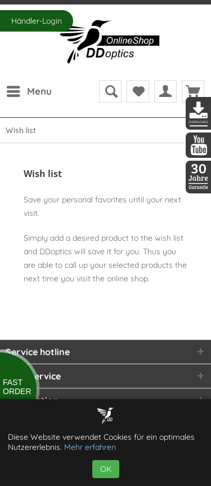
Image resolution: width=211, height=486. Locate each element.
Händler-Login (36, 21)
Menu (29, 89)
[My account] (165, 91)
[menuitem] (28, 91)
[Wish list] (138, 91)
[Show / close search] (110, 91)
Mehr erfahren (90, 447)
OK (105, 469)
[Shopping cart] (193, 91)
